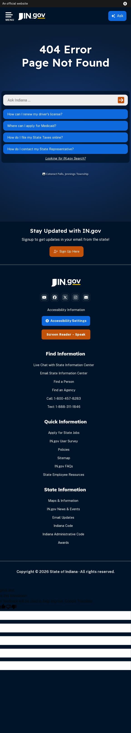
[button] (126, 3)
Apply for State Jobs (63, 433)
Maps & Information (63, 500)
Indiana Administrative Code (63, 534)
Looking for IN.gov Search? (65, 158)
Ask (117, 16)
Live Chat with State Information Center (63, 365)
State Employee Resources (63, 475)
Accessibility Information (66, 310)
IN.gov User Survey (63, 441)
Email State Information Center (63, 373)
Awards (63, 542)
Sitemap (63, 458)
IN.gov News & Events (63, 509)
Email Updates (63, 517)
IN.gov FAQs (63, 466)
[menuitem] (32, 16)
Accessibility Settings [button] (66, 321)
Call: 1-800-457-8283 (64, 398)
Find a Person (64, 381)
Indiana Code (63, 526)
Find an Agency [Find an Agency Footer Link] (63, 390)
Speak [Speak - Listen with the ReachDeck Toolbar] (80, 334)
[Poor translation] (11, 607)
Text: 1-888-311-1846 (63, 407)
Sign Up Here (66, 251)
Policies (63, 449)
